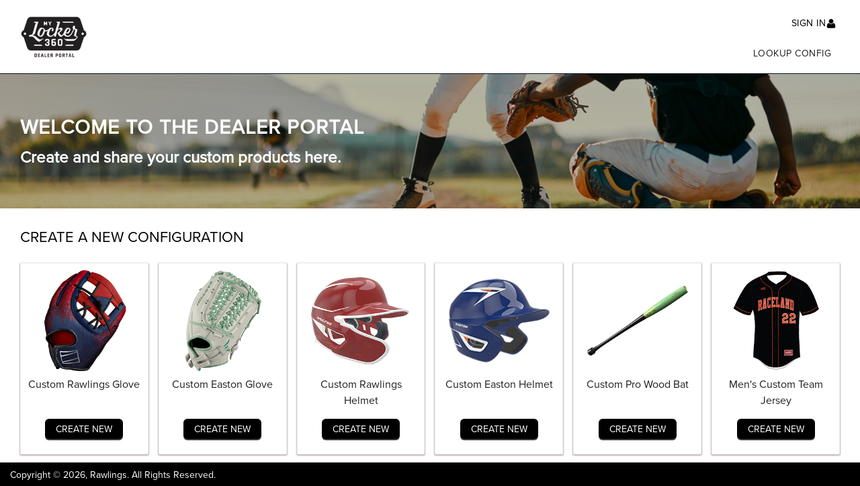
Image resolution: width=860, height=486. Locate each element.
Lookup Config (792, 53)
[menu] (468, 50)
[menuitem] (792, 50)
